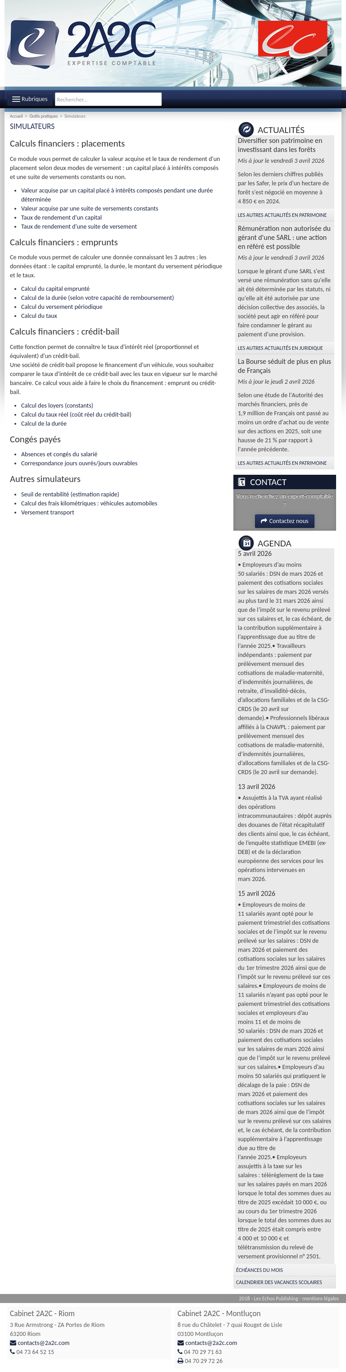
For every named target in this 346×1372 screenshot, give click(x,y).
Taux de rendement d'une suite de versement (79, 226)
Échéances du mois (259, 1270)
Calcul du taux (39, 316)
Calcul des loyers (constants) (57, 405)
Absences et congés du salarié (59, 454)
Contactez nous (284, 521)
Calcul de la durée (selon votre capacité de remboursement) (97, 298)
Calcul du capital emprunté (55, 289)
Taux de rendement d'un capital (61, 217)
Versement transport (47, 512)
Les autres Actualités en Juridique (280, 348)
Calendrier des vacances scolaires (279, 1282)
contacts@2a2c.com (44, 1343)
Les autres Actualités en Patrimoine (282, 215)
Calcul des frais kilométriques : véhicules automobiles (89, 503)
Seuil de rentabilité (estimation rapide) (70, 494)
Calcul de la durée (44, 423)
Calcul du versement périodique (61, 307)
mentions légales (320, 1298)
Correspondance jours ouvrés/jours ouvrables (79, 463)
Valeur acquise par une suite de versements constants (89, 208)
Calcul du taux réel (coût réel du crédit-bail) (76, 414)
